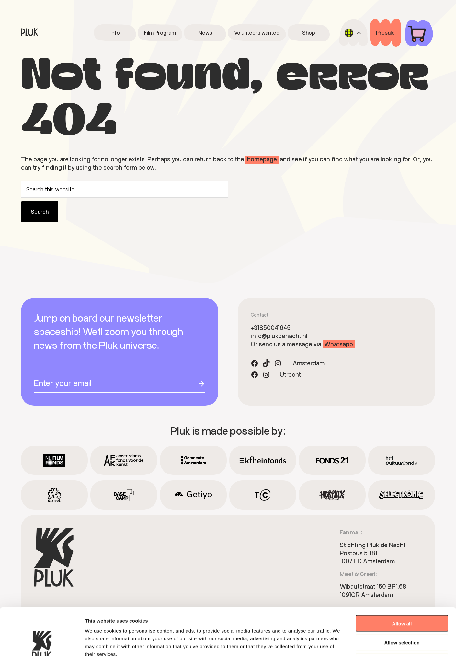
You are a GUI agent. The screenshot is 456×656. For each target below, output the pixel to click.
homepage (262, 159)
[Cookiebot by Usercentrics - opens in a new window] (42, 643)
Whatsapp (338, 343)
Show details (340, 643)
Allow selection (401, 595)
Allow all (402, 576)
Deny (402, 614)
